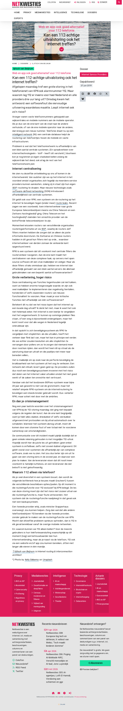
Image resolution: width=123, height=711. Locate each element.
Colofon (52, 2)
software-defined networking (27, 191)
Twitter (17, 671)
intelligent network (22, 134)
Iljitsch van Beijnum (23, 68)
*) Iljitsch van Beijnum (23, 551)
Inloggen (80, 2)
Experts (18, 18)
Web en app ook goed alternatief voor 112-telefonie (61, 28)
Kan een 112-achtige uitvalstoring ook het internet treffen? (61, 39)
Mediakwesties (42, 12)
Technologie (77, 12)
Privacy (27, 12)
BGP (14, 187)
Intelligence (60, 12)
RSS (92, 2)
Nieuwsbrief (65, 2)
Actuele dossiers (100, 577)
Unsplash (47, 559)
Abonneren (95, 663)
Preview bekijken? (89, 669)
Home (17, 12)
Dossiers (92, 12)
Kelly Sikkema (32, 559)
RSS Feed (19, 667)
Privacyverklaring (80, 697)
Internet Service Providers (94, 74)
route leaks (62, 203)
